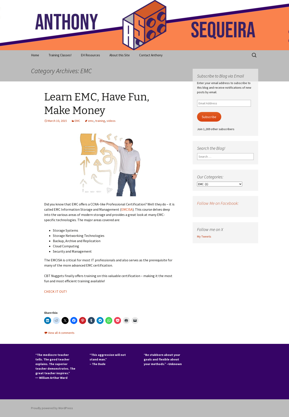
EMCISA (127, 209)
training (100, 121)
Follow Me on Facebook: (218, 203)
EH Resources (90, 55)
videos (111, 121)
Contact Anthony (151, 55)
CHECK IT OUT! (55, 291)
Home (35, 55)
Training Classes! (59, 55)
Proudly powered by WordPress (52, 408)
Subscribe (209, 117)
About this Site (119, 55)
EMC (77, 121)
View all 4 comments (61, 333)
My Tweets (204, 236)
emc (91, 121)
